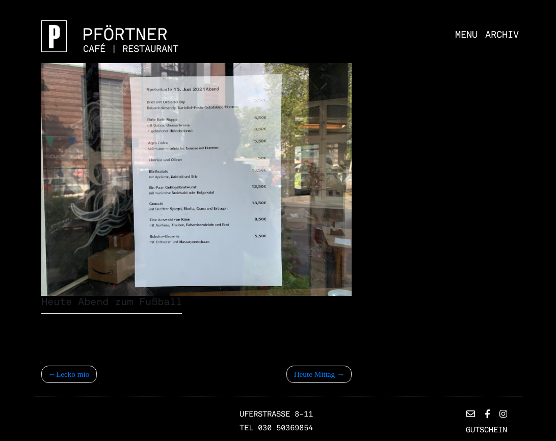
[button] (470, 414)
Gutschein (486, 429)
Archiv (502, 34)
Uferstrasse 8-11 (276, 414)
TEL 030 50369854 (276, 427)
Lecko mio (72, 374)
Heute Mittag (314, 374)
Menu (466, 34)
